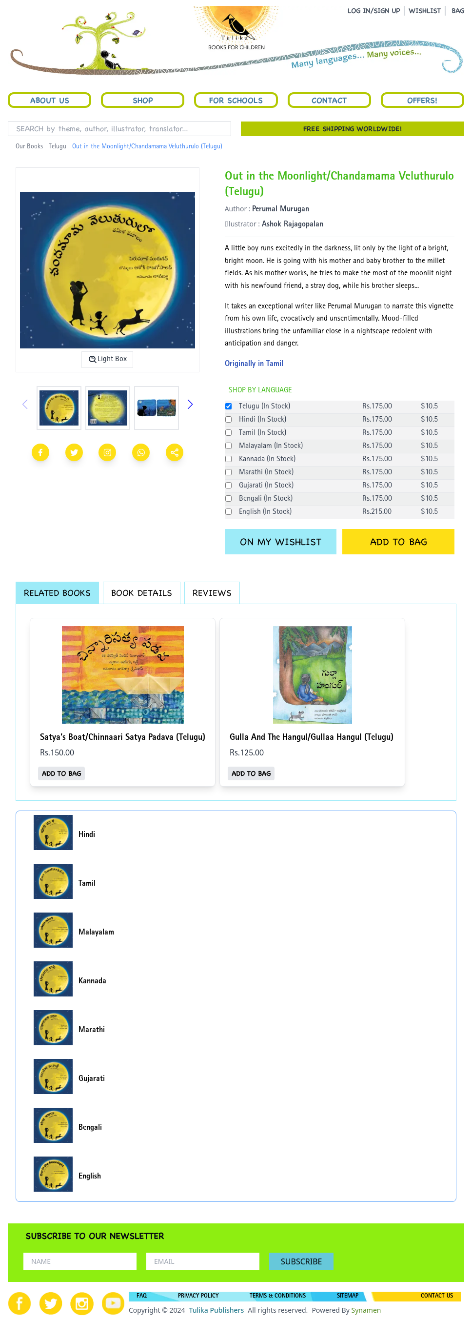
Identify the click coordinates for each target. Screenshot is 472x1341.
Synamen (366, 1310)
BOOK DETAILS (141, 592)
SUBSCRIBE (301, 1261)
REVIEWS (212, 592)
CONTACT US (437, 1297)
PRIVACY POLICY (198, 1297)
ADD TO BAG (398, 541)
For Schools (236, 100)
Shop (143, 100)
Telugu (57, 146)
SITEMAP (347, 1297)
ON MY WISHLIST (280, 541)
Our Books (29, 146)
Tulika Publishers (216, 1310)
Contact (329, 100)
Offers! (422, 100)
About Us (49, 100)
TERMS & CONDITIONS (278, 1297)
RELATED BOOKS (57, 592)
